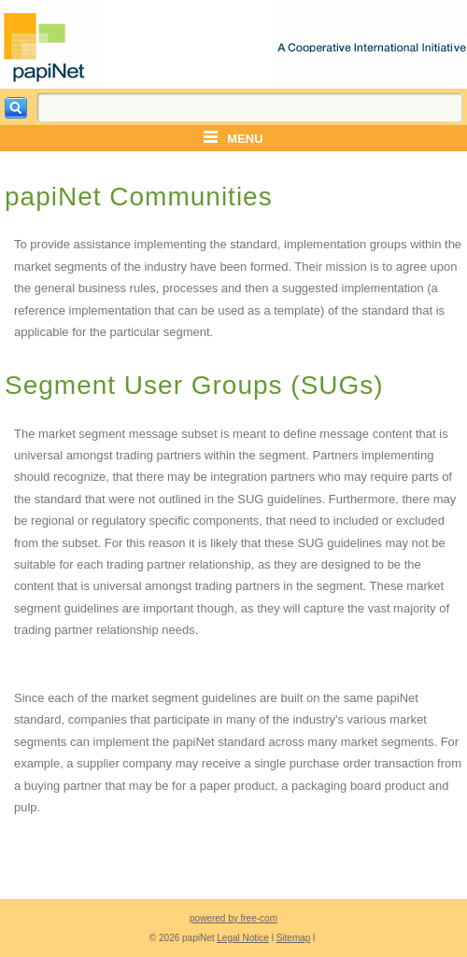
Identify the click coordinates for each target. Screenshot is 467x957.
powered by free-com (233, 918)
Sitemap (293, 938)
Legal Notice (243, 938)
